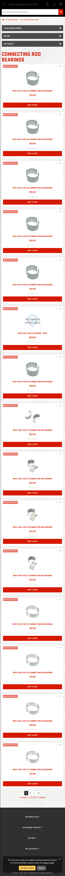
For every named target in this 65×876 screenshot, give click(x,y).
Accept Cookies (27, 868)
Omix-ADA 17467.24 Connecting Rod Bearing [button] (33, 624)
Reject (41, 868)
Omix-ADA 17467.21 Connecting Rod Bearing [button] (32, 575)
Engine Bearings (12, 20)
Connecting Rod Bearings (29, 20)
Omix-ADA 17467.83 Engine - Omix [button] (32, 333)
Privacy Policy (48, 863)
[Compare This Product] (57, 66)
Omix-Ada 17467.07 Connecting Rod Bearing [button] (32, 284)
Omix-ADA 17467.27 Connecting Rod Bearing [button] (32, 769)
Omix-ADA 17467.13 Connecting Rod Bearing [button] (32, 478)
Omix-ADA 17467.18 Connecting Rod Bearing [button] (32, 527)
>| (38, 793)
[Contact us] (47, 4)
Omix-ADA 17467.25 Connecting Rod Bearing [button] (32, 672)
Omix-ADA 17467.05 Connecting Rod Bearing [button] (32, 187)
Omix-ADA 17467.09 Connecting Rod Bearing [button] (33, 381)
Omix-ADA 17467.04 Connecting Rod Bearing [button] (32, 139)
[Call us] (54, 4)
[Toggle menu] (4, 4)
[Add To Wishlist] (60, 66)
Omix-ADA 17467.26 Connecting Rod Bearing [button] (32, 721)
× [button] (60, 859)
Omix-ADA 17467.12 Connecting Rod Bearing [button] (32, 430)
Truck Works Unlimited (23, 4)
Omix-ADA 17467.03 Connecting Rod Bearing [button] (32, 91)
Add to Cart (32, 105)
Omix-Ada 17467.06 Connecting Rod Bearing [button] (33, 236)
